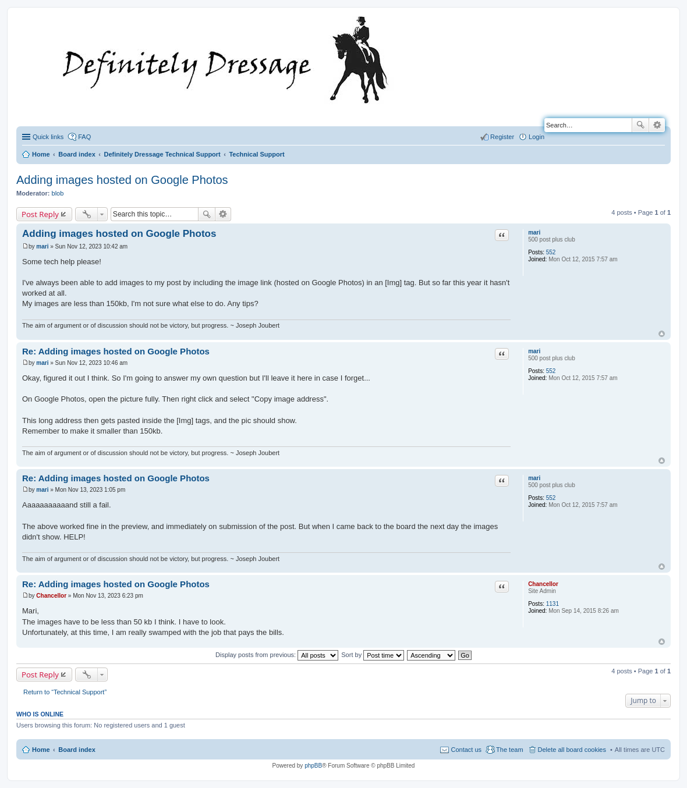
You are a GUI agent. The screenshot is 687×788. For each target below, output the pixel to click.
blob (58, 193)
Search (640, 125)
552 (551, 252)
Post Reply (40, 214)
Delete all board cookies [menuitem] (572, 749)
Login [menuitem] (536, 136)
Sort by (372, 654)
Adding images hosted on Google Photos (122, 179)
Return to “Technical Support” (65, 691)
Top (661, 334)
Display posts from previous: (276, 654)
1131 (552, 604)
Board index (76, 749)
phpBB (313, 765)
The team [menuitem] (509, 749)
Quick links (48, 136)
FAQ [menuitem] (84, 136)
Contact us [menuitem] (466, 749)
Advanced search (657, 125)
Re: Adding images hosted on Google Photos (116, 351)
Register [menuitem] (502, 136)
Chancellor (543, 584)
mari (534, 232)
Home (41, 749)
